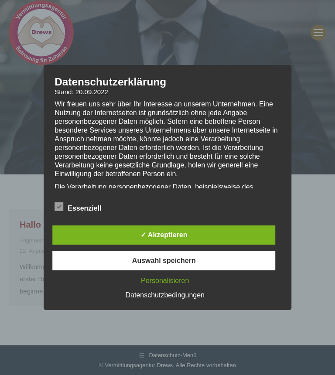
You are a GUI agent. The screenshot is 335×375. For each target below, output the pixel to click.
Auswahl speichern (164, 260)
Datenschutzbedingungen (165, 295)
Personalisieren (165, 280)
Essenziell (78, 206)
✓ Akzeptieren (164, 235)
